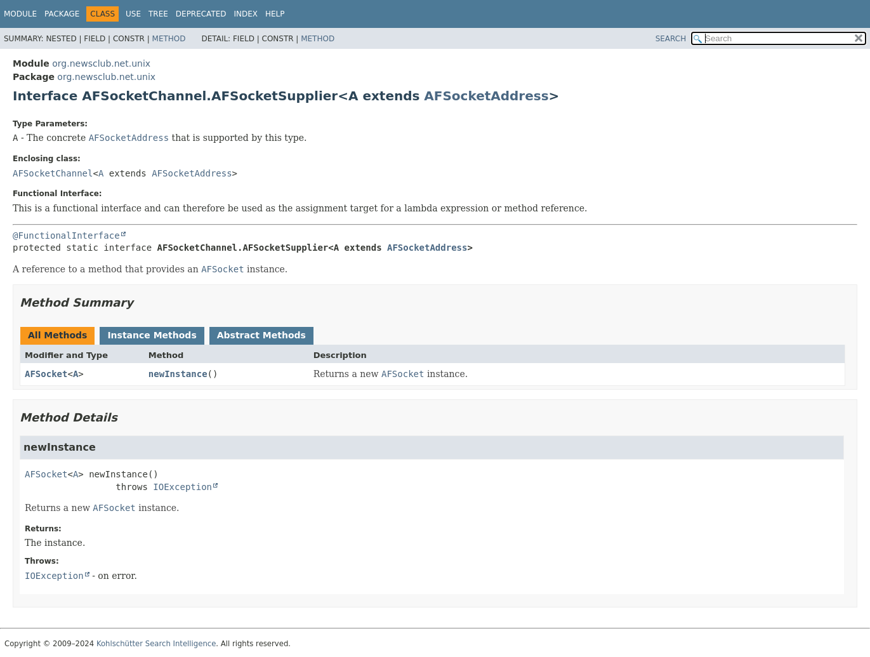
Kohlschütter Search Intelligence (156, 643)
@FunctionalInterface (66, 235)
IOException (182, 487)
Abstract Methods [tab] (261, 335)
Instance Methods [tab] (151, 335)
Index (246, 14)
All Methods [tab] (57, 335)
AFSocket (46, 374)
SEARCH (671, 38)
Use (133, 14)
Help (275, 14)
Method (169, 38)
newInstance (178, 374)
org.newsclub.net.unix (101, 63)
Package (61, 14)
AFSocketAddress (486, 95)
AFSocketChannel (53, 173)
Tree (158, 14)
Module (20, 14)
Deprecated (201, 14)
